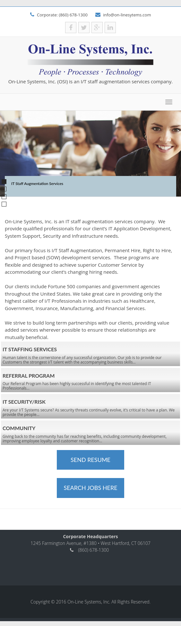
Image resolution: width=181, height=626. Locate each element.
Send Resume (90, 459)
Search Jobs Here (90, 487)
